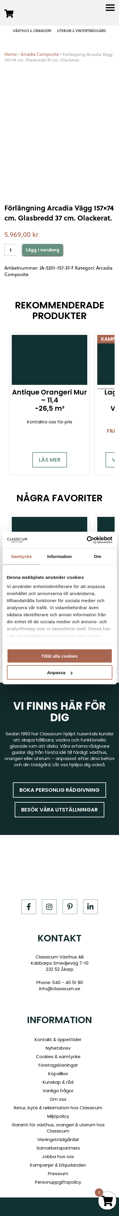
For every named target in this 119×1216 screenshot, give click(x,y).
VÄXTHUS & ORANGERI (32, 31)
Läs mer (50, 459)
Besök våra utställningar (59, 809)
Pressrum (58, 1173)
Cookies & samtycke (58, 1056)
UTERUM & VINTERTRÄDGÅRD (81, 31)
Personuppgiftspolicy (58, 1182)
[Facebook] (28, 906)
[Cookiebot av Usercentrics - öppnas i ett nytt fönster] (86, 540)
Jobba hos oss (58, 1156)
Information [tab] (59, 556)
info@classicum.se (59, 989)
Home (10, 54)
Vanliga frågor (58, 1091)
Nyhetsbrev (58, 1048)
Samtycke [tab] (21, 556)
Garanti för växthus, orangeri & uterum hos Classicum (58, 1128)
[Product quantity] (10, 250)
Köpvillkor (58, 1073)
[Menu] (110, 7)
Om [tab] (97, 556)
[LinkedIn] (90, 906)
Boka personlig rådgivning (59, 790)
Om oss (58, 1099)
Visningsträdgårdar (58, 1139)
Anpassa (60, 672)
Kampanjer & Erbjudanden (58, 1165)
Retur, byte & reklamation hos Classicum (58, 1108)
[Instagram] (49, 906)
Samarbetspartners (58, 1148)
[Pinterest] (70, 906)
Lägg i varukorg (42, 249)
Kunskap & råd (58, 1082)
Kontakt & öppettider (58, 1039)
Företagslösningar (58, 1065)
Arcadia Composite (40, 54)
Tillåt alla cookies (59, 655)
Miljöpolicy (58, 1116)
